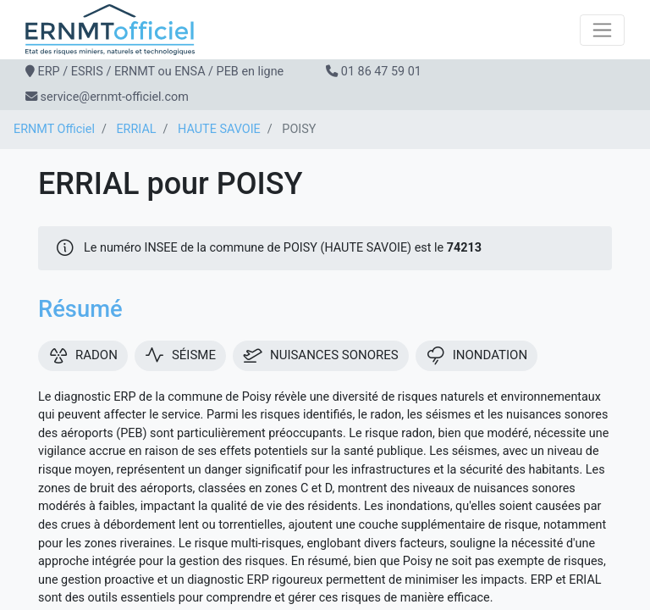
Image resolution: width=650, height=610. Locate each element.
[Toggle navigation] (602, 30)
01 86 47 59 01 (381, 71)
